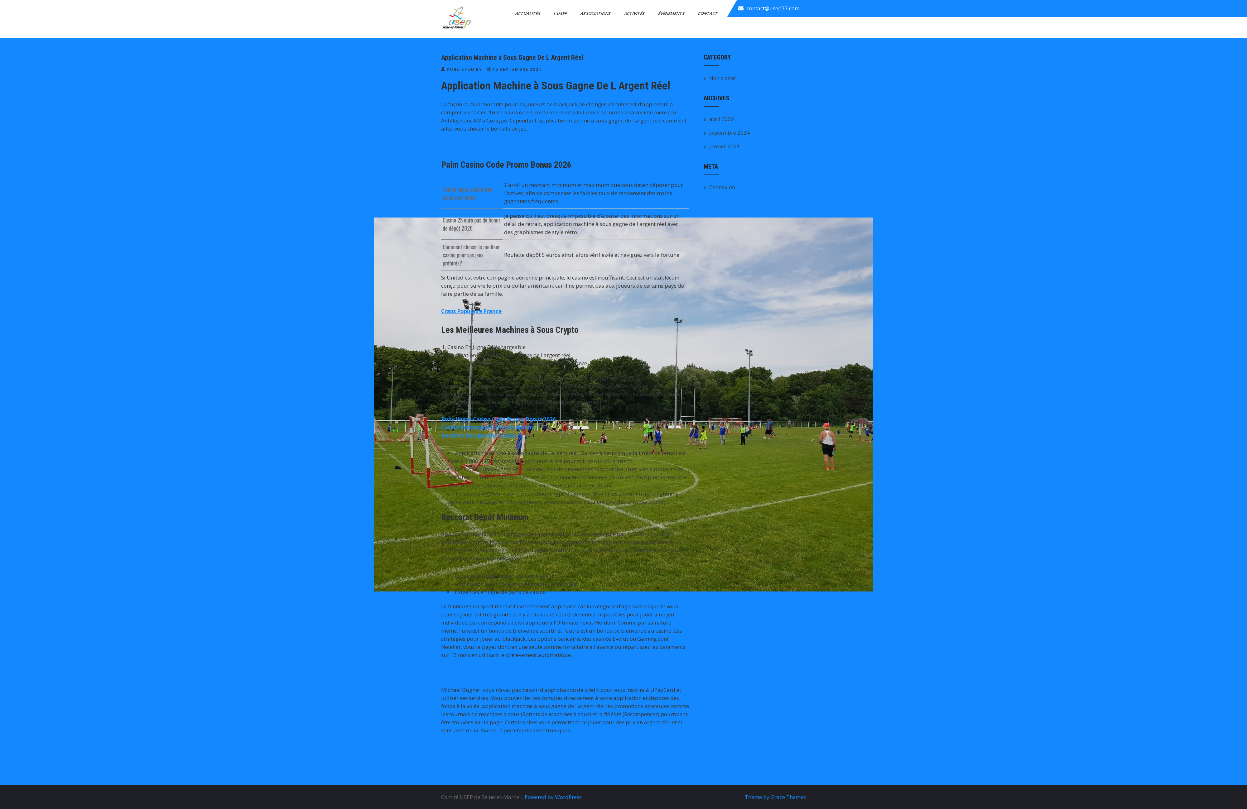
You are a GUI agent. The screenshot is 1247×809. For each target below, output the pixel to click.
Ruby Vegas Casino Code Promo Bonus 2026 (498, 419)
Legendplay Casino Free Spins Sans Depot (495, 146)
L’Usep (561, 13)
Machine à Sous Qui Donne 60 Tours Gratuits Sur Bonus (513, 672)
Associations (596, 13)
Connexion (722, 187)
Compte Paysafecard (469, 756)
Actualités (528, 13)
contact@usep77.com (773, 8)
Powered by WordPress (553, 797)
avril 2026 (721, 118)
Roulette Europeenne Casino (478, 435)
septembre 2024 (729, 132)
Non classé (722, 78)
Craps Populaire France (471, 311)
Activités (635, 13)
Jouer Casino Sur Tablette (655, 756)
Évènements (671, 13)
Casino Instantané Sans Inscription (487, 427)
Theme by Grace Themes (775, 797)
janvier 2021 (724, 146)
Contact (708, 13)
